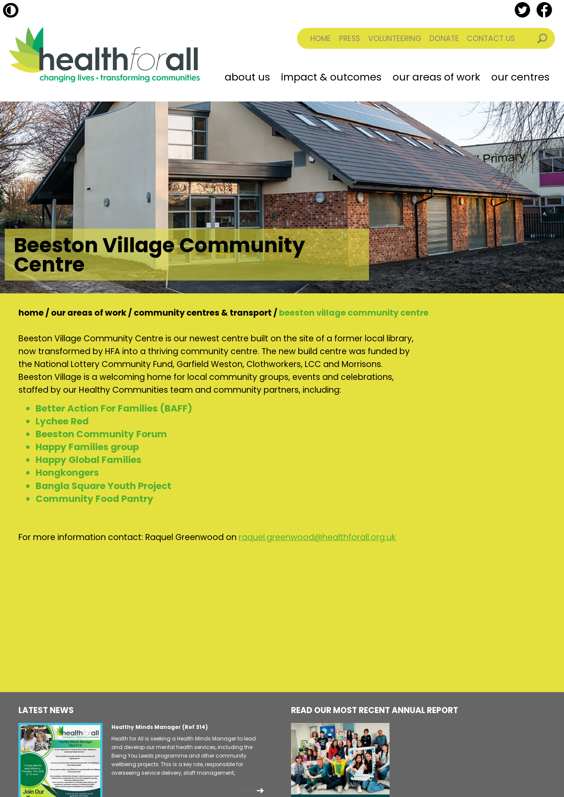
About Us (247, 77)
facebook (544, 10)
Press (349, 38)
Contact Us (491, 38)
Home (320, 38)
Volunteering (394, 38)
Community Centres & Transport (203, 313)
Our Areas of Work (436, 77)
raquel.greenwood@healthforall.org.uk (317, 537)
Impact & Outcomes (331, 77)
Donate (444, 38)
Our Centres (520, 77)
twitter (522, 10)
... (248, 790)
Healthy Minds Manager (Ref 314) (159, 727)
